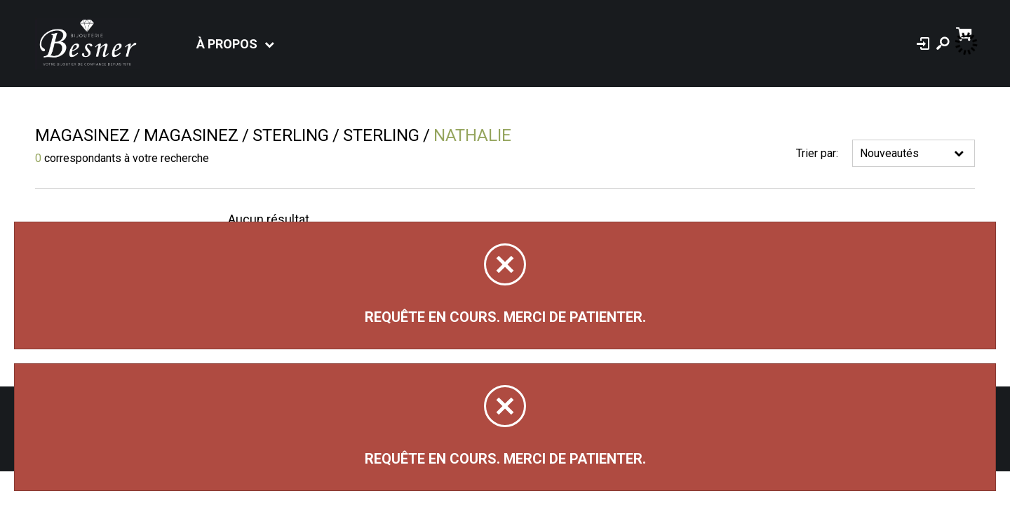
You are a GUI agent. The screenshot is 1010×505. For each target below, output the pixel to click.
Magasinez (82, 135)
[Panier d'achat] (965, 32)
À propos (226, 43)
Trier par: (817, 153)
